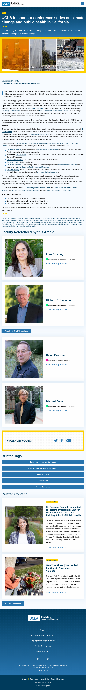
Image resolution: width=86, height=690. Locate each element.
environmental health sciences (37, 134)
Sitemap (24, 679)
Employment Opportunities (42, 641)
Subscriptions (43, 651)
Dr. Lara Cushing (13, 170)
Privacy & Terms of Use (43, 682)
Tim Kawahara (21, 155)
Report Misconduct (57, 679)
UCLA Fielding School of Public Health (37, 188)
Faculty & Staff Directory (43, 635)
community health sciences (11, 111)
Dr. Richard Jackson (14, 150)
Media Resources (43, 646)
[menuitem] (57, 441)
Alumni (43, 630)
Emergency (34, 679)
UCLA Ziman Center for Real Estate (58, 190)
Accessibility (44, 679)
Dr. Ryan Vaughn (13, 162)
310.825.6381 (43, 671)
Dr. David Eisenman (14, 165)
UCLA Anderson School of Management (25, 190)
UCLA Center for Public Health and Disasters (33, 167)
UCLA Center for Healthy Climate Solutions (54, 111)
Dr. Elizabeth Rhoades (15, 159)
